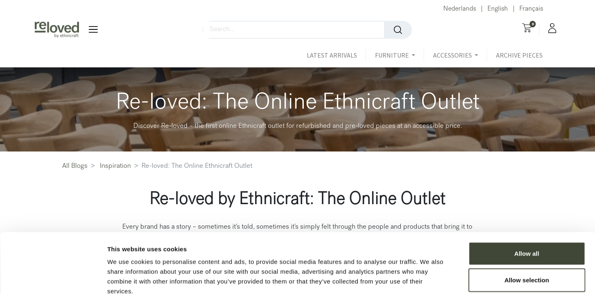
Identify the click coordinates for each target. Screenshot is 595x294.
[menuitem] (336, 55)
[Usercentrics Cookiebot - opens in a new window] (53, 278)
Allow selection (526, 234)
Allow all (526, 207)
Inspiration (115, 166)
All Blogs (75, 166)
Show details (429, 277)
